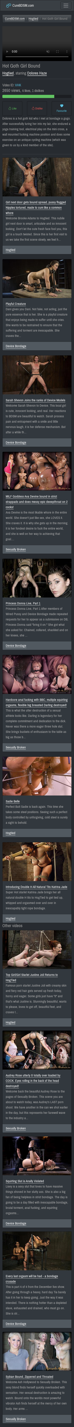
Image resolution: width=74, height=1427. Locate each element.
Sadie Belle (13, 801)
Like (12, 108)
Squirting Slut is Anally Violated (25, 1181)
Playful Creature (16, 304)
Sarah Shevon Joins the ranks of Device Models (35, 400)
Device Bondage (16, 346)
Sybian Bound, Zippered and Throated (29, 1377)
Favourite (62, 108)
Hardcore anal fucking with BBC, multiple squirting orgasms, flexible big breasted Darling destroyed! (37, 702)
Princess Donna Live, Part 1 (23, 603)
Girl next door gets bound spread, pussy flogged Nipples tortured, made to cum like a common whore (36, 207)
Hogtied (33, 19)
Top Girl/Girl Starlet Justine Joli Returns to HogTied (32, 977)
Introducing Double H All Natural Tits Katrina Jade (36, 887)
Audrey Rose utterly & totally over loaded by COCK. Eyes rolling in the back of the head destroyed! (33, 1080)
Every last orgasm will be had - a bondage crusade (32, 1279)
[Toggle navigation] (65, 5)
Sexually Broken (16, 549)
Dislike (37, 108)
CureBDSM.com (20, 5)
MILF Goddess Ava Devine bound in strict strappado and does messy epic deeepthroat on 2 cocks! (37, 501)
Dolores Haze (37, 73)
